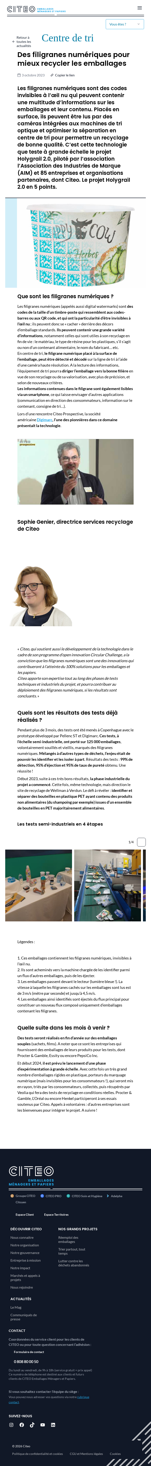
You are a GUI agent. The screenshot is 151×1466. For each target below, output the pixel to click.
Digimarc (44, 419)
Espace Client (25, 1214)
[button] (63, 75)
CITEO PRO (53, 1196)
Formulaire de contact (29, 1352)
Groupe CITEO (22, 1196)
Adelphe (116, 1196)
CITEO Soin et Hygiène (87, 1196)
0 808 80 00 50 (26, 1361)
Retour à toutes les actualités (24, 41)
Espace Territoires (56, 1214)
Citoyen (21, 1202)
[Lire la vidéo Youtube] (75, 471)
